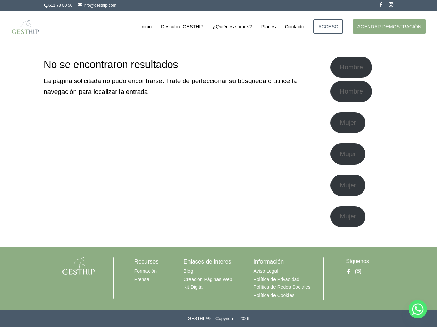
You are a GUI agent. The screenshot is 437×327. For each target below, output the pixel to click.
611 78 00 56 (60, 5)
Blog (188, 271)
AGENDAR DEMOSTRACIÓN (389, 26)
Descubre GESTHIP (182, 26)
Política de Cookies (273, 295)
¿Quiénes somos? (232, 26)
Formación (145, 271)
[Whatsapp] (418, 309)
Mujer (348, 122)
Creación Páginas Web (208, 279)
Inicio (146, 26)
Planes (268, 26)
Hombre (351, 67)
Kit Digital (194, 287)
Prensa (141, 279)
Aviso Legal (265, 271)
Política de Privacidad (276, 279)
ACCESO (328, 26)
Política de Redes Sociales (281, 287)
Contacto (294, 26)
